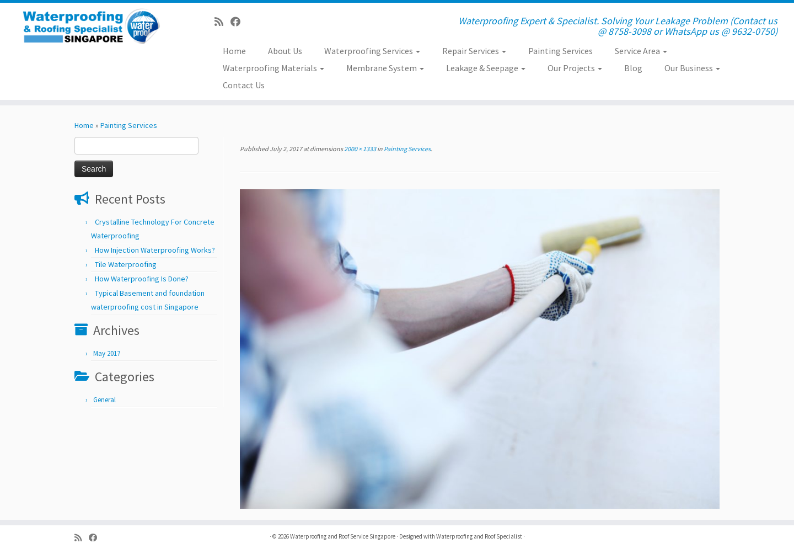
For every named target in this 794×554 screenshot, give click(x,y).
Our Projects (575, 67)
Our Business (692, 67)
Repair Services (474, 50)
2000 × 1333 (359, 149)
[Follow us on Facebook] (239, 21)
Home (234, 50)
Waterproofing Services (372, 50)
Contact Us (244, 84)
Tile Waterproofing (126, 264)
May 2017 (106, 353)
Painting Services (560, 50)
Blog (633, 67)
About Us (285, 50)
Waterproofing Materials (273, 67)
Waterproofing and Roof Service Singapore (342, 536)
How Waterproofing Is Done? (142, 279)
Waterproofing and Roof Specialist (479, 536)
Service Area (641, 50)
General (104, 399)
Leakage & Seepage (485, 67)
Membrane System (385, 67)
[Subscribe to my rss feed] (222, 21)
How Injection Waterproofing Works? (155, 250)
